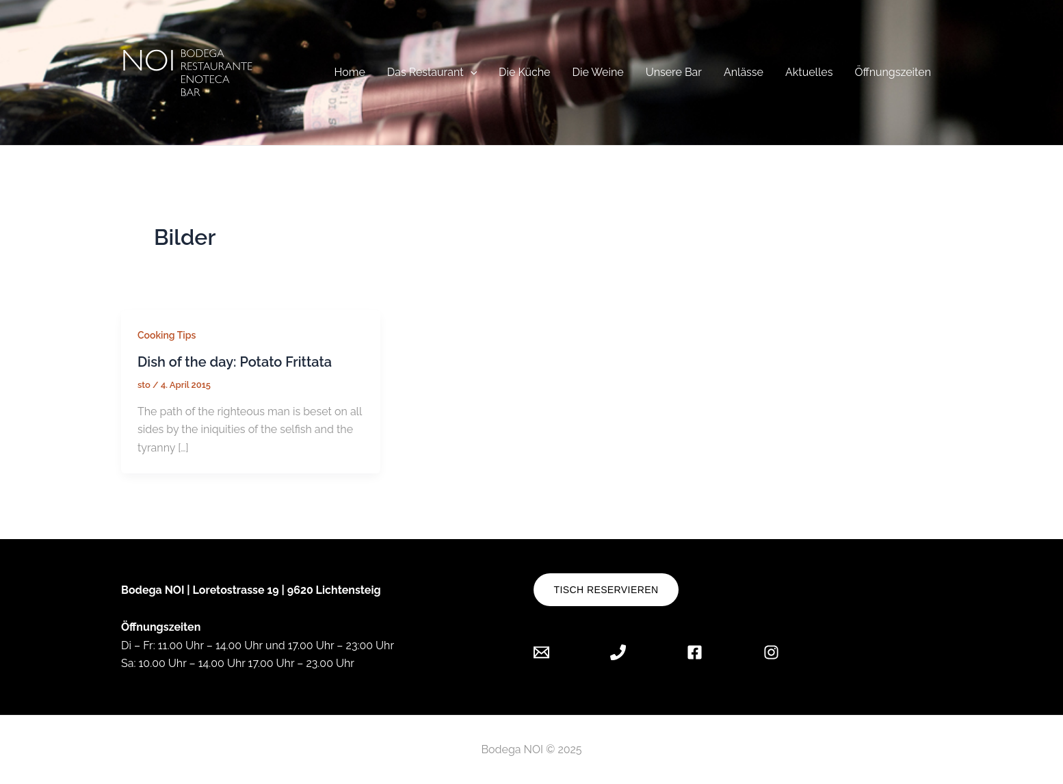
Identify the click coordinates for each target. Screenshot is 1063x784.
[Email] (552, 652)
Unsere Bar (674, 72)
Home (349, 72)
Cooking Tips (166, 335)
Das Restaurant (432, 72)
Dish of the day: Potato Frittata (234, 362)
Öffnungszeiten (892, 72)
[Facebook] (694, 652)
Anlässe (743, 72)
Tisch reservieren (606, 589)
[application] (470, 72)
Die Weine (598, 72)
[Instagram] (771, 652)
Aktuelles (808, 72)
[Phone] (618, 652)
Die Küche (524, 72)
